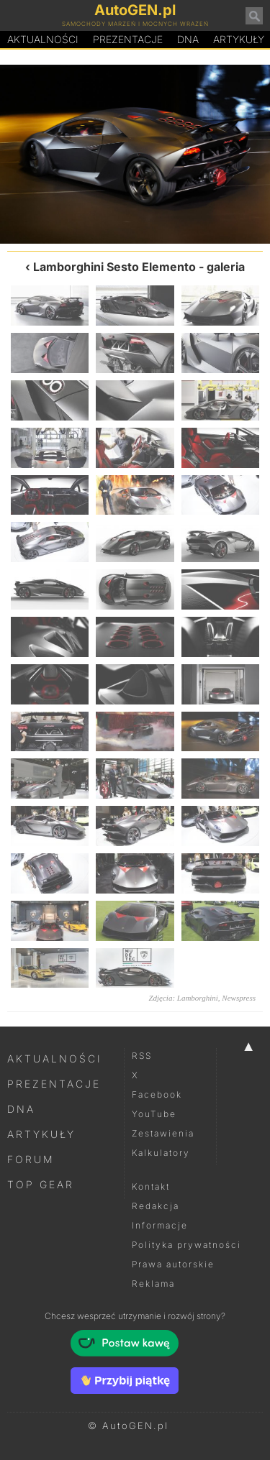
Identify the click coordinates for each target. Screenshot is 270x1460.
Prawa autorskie (173, 1264)
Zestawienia (163, 1133)
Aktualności (42, 39)
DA (188, 39)
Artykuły (41, 1134)
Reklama (153, 1283)
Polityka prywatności (186, 1244)
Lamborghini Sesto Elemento (114, 267)
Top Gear (40, 1184)
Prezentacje (128, 39)
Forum (31, 1159)
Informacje (160, 1225)
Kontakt (151, 1186)
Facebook (157, 1094)
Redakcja (155, 1205)
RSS (142, 1055)
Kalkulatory (161, 1152)
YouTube (154, 1113)
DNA (21, 1109)
